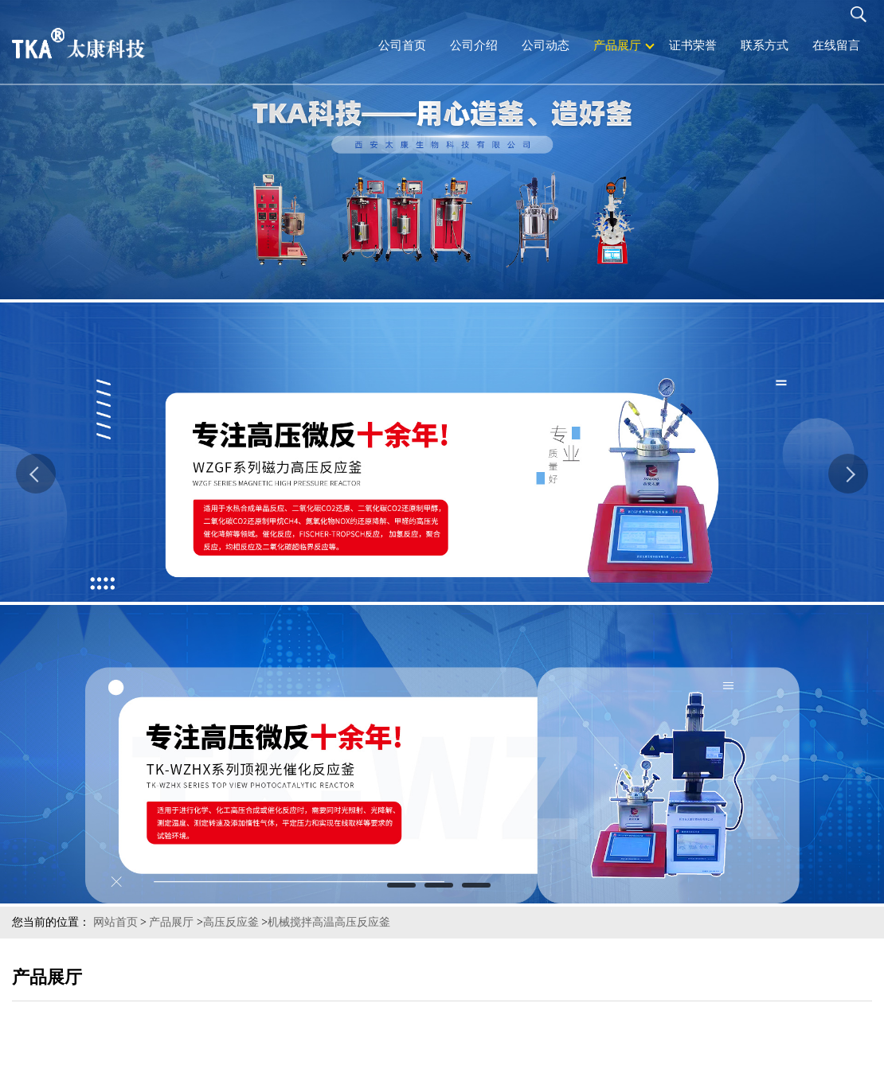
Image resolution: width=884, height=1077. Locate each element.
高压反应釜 (231, 922)
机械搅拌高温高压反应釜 (329, 922)
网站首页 (115, 922)
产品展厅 (171, 922)
